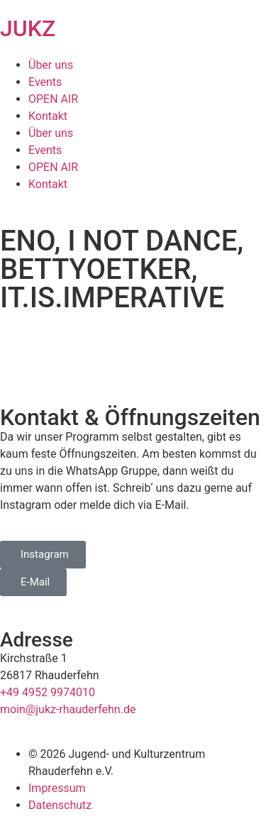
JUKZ (27, 28)
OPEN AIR (53, 99)
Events (45, 82)
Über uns (50, 65)
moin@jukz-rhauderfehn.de (67, 709)
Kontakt (47, 116)
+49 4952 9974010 (47, 692)
